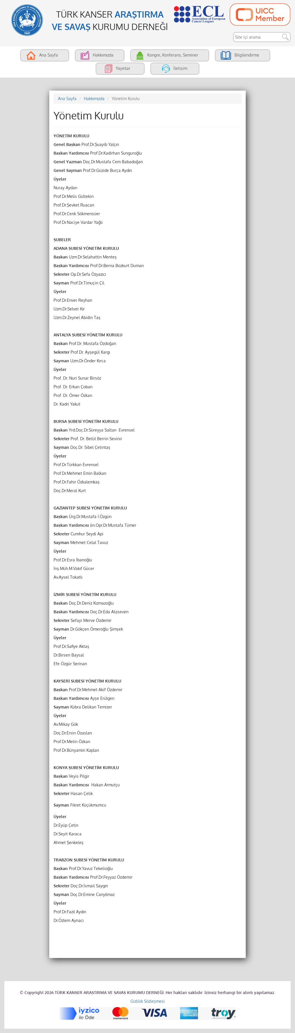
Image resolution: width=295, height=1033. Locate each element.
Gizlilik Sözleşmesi (148, 1001)
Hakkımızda (94, 98)
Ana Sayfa (67, 98)
